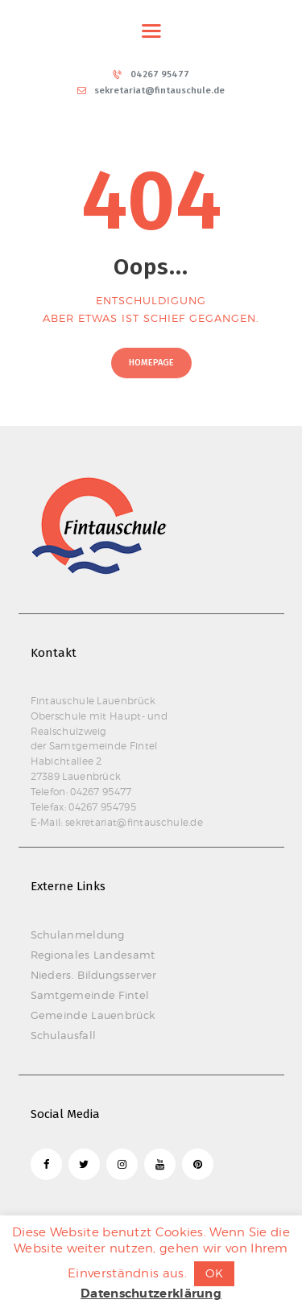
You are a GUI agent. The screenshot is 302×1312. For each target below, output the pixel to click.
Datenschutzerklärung (151, 1294)
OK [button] (214, 1273)
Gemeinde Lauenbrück (93, 1015)
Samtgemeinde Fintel (90, 994)
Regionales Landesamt (93, 954)
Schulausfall (64, 1035)
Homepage (151, 362)
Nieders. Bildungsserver (94, 974)
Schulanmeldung (78, 934)
